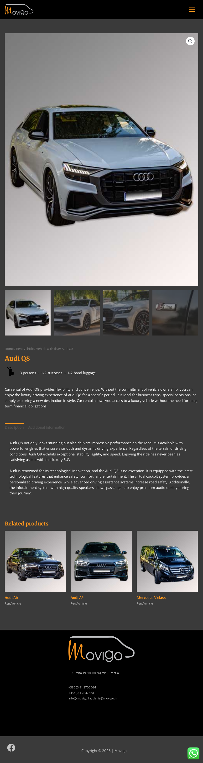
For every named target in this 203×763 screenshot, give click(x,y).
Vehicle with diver (48, 348)
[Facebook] (11, 748)
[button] (190, 41)
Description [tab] (14, 427)
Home (9, 348)
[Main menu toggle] (192, 10)
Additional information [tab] (46, 427)
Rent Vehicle (25, 348)
